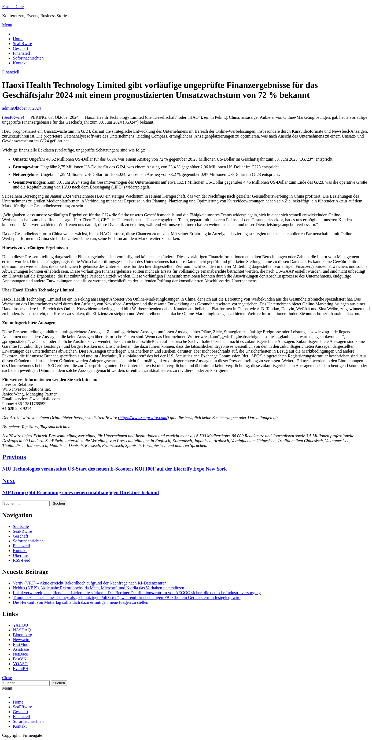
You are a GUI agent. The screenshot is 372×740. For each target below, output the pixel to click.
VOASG (20, 663)
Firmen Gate (13, 6)
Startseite (21, 526)
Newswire (21, 639)
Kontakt (20, 63)
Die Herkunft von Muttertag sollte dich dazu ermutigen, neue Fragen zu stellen (80, 602)
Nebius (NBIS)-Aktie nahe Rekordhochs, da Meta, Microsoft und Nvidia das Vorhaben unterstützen (98, 588)
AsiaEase (21, 649)
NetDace (20, 654)
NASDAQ (22, 630)
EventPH (20, 668)
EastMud (20, 644)
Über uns (20, 555)
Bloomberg (22, 634)
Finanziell (21, 53)
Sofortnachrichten (28, 58)
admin (7, 108)
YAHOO (20, 625)
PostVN (20, 659)
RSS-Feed (21, 560)
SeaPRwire (22, 43)
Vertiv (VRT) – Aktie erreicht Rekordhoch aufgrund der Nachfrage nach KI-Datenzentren (90, 583)
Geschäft (20, 48)
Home (18, 38)
